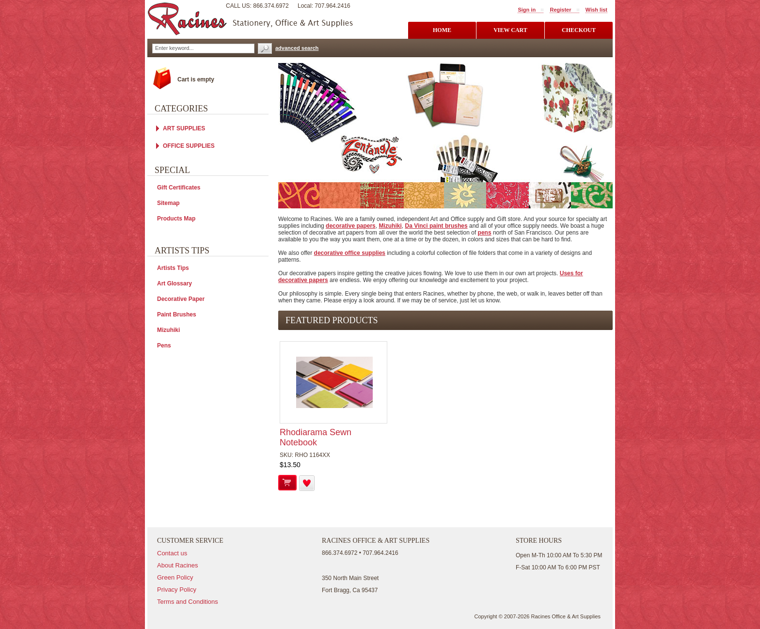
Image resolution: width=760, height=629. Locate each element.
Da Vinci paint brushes (436, 225)
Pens (164, 345)
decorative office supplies (349, 253)
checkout (579, 30)
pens (484, 232)
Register (560, 10)
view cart (510, 30)
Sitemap (168, 203)
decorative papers (351, 225)
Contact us (172, 553)
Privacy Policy (176, 589)
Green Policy (175, 577)
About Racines (177, 565)
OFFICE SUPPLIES (189, 145)
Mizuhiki (390, 225)
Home (442, 30)
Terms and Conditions (187, 601)
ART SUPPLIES (184, 128)
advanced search (296, 48)
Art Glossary (174, 283)
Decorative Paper (181, 299)
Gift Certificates (178, 187)
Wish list (596, 10)
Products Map (176, 218)
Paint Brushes (176, 314)
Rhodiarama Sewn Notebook (315, 437)
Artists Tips (173, 268)
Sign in (527, 10)
